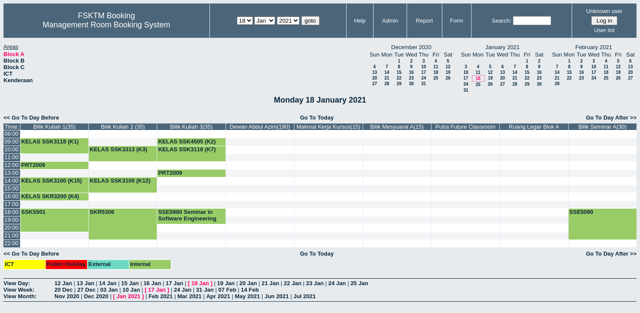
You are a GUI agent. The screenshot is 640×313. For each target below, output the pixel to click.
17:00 (11, 204)
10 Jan (131, 289)
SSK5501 (33, 212)
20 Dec (63, 289)
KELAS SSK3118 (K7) (187, 149)
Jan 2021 (129, 296)
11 (435, 66)
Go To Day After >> (611, 117)
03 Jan (109, 289)
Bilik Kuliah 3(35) (191, 126)
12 (447, 66)
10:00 (11, 149)
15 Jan (129, 283)
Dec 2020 (96, 296)
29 (399, 83)
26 (447, 78)
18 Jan (200, 283)
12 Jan (63, 283)
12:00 (11, 165)
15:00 (11, 188)
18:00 (11, 212)
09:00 (11, 141)
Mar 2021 (189, 296)
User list (604, 30)
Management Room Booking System (106, 24)
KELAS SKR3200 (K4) (50, 196)
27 (374, 83)
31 (423, 83)
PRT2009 (33, 165)
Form (456, 20)
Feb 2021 (160, 296)
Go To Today (317, 117)
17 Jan (174, 283)
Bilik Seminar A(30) (603, 126)
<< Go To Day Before (31, 117)
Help (360, 20)
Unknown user (604, 11)
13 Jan (85, 283)
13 (374, 72)
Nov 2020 (66, 296)
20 (374, 78)
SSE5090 (581, 212)
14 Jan (107, 283)
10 (423, 66)
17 (423, 72)
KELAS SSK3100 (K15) (51, 180)
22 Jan (292, 283)
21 (386, 78)
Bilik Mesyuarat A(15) (397, 126)
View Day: (16, 283)
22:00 (11, 243)
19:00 (11, 219)
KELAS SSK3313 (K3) (118, 149)
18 (435, 72)
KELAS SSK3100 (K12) (120, 180)
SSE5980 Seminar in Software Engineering (187, 215)
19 (447, 72)
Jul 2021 (304, 296)
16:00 (11, 196)
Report (424, 20)
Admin (390, 20)
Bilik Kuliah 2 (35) (123, 126)
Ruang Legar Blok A (534, 126)
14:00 (11, 180)
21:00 (11, 235)
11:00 (11, 157)
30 (411, 83)
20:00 (11, 227)
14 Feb (250, 289)
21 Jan (270, 283)
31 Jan (204, 289)
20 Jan (248, 283)
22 (399, 78)
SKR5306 (102, 212)
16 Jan (152, 283)
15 (399, 72)
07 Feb (227, 289)
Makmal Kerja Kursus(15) (328, 126)
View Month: (20, 296)
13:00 (11, 173)
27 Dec (86, 289)
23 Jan (314, 283)
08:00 (11, 133)
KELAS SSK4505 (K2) (187, 141)
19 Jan (226, 283)
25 (435, 78)
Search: (502, 20)
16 (411, 72)
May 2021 (247, 296)
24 (423, 78)
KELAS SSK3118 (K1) (50, 141)
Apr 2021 (218, 296)
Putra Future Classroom (465, 126)
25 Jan (359, 283)
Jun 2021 (277, 296)
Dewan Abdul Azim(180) (260, 126)
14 (386, 72)
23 (411, 78)
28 (386, 83)
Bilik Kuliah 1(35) (54, 126)
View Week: (18, 289)
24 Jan (337, 283)
